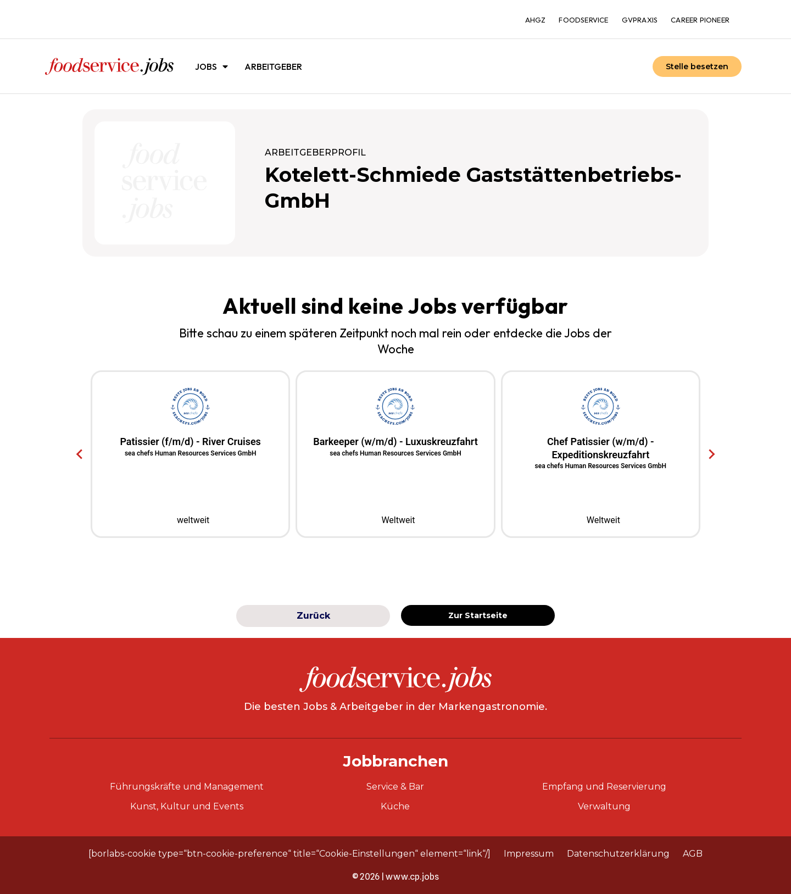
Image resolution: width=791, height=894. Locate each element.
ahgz (535, 19)
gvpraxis (640, 19)
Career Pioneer (700, 19)
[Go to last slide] (80, 454)
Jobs (211, 66)
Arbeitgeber (273, 66)
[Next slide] (711, 454)
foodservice (583, 19)
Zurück (313, 615)
